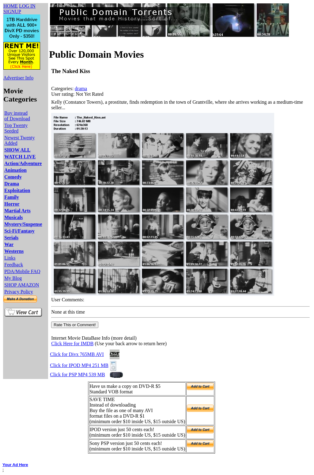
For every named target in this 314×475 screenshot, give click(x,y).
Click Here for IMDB (72, 343)
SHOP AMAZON (21, 285)
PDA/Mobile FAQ (22, 271)
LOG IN (27, 6)
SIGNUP (12, 11)
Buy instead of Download (17, 115)
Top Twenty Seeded (16, 128)
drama (81, 88)
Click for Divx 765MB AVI (77, 354)
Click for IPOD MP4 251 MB (79, 365)
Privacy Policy (18, 291)
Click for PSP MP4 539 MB (77, 374)
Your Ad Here (15, 464)
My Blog (13, 278)
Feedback (13, 264)
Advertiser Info (18, 77)
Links (9, 258)
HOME (10, 6)
